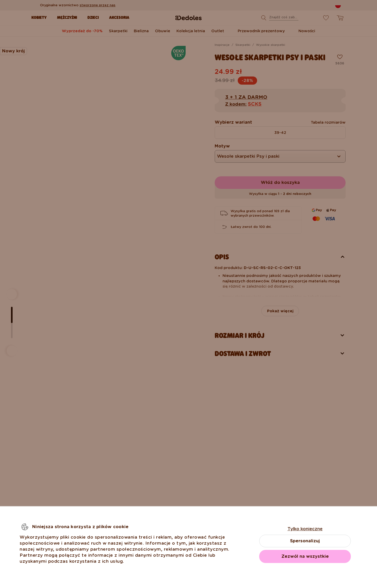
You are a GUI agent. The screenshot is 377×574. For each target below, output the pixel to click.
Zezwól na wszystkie (305, 556)
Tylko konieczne (305, 528)
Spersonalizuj (305, 540)
